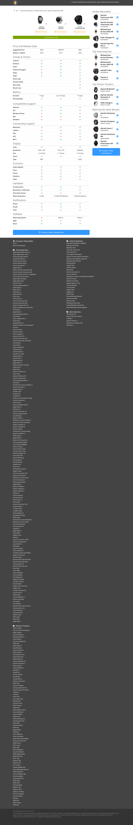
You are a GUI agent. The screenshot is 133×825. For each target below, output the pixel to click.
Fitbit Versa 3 (17, 367)
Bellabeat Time (71, 248)
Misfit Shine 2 (17, 743)
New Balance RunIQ (19, 515)
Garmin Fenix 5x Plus (19, 449)
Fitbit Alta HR (17, 701)
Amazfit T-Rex (17, 391)
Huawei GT (16, 382)
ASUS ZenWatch (18, 575)
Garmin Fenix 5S (18, 497)
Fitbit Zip (15, 798)
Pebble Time (16, 588)
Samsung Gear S (18, 612)
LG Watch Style (17, 508)
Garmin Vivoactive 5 (19, 265)
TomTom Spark (17, 557)
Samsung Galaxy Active (20, 413)
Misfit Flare (16, 683)
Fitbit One (16, 800)
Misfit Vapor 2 (17, 436)
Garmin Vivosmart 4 (19, 663)
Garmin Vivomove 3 (19, 387)
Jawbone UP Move (18, 791)
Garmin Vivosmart (18, 794)
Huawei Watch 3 (18, 356)
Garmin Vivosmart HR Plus (21, 690)
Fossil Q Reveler (17, 734)
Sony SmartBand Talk (19, 774)
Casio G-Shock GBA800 (20, 444)
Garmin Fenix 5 (17, 500)
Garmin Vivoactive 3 (19, 480)
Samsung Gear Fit (18, 778)
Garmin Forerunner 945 (20, 338)
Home (15, 243)
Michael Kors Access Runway (21, 431)
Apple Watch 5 (17, 407)
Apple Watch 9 (17, 268)
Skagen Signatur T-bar (73, 283)
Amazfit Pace (17, 464)
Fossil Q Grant (70, 301)
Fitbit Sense (16, 369)
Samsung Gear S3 (18, 526)
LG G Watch (16, 601)
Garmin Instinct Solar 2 (20, 263)
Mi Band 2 (16, 692)
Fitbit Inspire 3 (17, 287)
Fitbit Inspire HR (18, 659)
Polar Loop (16, 758)
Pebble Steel (16, 595)
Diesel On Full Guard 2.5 (20, 440)
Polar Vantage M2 (18, 347)
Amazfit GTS (16, 394)
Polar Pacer (16, 296)
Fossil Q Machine (71, 274)
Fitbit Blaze (16, 546)
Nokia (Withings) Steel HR (74, 296)
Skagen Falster (17, 471)
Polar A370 (16, 696)
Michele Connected (72, 281)
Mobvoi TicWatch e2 (19, 427)
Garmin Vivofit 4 (18, 674)
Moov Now (16, 747)
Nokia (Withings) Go (19, 719)
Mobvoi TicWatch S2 (19, 424)
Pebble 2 (15, 537)
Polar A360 (16, 723)
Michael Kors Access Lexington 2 (23, 385)
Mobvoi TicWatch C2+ (19, 371)
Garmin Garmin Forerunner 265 (22, 272)
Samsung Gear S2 (18, 564)
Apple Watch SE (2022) (19, 279)
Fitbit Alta (16, 727)
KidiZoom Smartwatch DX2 (74, 323)
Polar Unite (16, 374)
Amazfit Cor (16, 670)
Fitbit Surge (16, 617)
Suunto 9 (15, 327)
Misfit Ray (16, 732)
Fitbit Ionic (16, 493)
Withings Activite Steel (73, 303)
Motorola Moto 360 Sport (20, 562)
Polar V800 (16, 568)
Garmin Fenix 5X (18, 495)
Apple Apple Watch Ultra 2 (21, 254)
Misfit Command (71, 279)
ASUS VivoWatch (18, 573)
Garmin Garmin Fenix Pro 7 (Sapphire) (24, 274)
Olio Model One (17, 577)
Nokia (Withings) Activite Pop (75, 305)
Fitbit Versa (16, 466)
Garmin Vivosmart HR (19, 741)
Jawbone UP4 (17, 761)
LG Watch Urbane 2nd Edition (22, 553)
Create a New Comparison (51, 232)
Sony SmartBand (18, 776)
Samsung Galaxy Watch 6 (20, 257)
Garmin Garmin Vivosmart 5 (21, 630)
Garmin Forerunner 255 (20, 301)
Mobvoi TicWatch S (18, 491)
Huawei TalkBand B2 (19, 767)
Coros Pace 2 (17, 345)
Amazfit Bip (16, 677)
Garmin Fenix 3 (17, 592)
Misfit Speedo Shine (19, 754)
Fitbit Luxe (16, 643)
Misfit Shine (16, 780)
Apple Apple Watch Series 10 (21, 252)
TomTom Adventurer (19, 524)
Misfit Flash (16, 783)
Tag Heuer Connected (73, 250)
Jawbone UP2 (17, 763)
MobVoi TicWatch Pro (19, 453)
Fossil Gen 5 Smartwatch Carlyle (22, 398)
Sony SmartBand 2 (18, 752)
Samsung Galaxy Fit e (19, 661)
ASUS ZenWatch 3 (18, 513)
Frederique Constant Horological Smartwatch (80, 276)
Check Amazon (41, 32)
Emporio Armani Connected (21, 422)
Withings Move (70, 263)
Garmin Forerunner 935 (20, 504)
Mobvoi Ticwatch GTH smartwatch (23, 325)
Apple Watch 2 (17, 531)
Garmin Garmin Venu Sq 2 (21, 276)
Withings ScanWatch (72, 245)
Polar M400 (16, 570)
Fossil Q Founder (18, 548)
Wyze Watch (16, 316)
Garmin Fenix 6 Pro (18, 336)
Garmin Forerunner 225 (20, 566)
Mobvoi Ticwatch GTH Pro (20, 305)
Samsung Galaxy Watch (20, 442)
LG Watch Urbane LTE (19, 590)
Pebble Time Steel (18, 579)
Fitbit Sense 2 (17, 292)
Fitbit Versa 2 (17, 409)
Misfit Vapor (16, 517)
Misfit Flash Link (18, 756)
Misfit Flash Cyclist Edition (21, 738)
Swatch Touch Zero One (20, 586)
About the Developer (19, 245)
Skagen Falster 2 (18, 418)
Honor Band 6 (17, 639)
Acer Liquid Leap (18, 699)
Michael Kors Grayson (19, 469)
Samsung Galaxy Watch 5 (20, 285)
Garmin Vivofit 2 (18, 796)
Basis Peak (16, 619)
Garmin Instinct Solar (19, 378)
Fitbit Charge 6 (17, 628)
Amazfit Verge (17, 416)
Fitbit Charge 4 (17, 652)
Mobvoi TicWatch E (18, 489)
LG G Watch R (17, 604)
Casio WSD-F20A (18, 455)
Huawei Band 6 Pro (18, 637)
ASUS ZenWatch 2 (18, 550)
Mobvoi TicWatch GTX (19, 376)
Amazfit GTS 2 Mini (18, 354)
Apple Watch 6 (17, 363)
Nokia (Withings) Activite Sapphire (76, 307)
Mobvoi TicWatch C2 (19, 433)
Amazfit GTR (16, 396)
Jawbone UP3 (17, 787)
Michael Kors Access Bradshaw (22, 520)
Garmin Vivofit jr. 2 (72, 321)
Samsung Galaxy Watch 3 (20, 380)
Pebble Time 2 (17, 535)
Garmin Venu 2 (17, 358)
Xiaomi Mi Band (17, 714)
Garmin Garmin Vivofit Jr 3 (74, 316)
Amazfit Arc (16, 672)
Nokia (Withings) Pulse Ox (21, 769)
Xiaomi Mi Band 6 (18, 635)
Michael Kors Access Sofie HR (21, 420)
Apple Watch (17, 621)
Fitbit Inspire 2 (17, 646)
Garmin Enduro (17, 329)
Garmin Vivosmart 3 (19, 681)
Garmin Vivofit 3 (18, 725)
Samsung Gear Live (19, 608)
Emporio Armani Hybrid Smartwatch (77, 256)
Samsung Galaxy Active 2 (20, 405)
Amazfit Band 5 (17, 648)
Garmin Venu (17, 402)
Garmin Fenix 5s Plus (19, 451)
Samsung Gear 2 (18, 610)
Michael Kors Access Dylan (21, 522)
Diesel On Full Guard (19, 475)
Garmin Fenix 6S (18, 332)
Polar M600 (16, 533)
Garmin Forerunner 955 (20, 303)
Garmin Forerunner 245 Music (22, 340)
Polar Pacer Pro (17, 298)
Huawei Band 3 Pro (18, 654)
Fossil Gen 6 (16, 310)
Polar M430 (16, 502)
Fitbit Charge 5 (17, 632)
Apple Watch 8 (17, 294)
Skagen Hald (70, 290)
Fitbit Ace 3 (69, 325)
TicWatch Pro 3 (17, 349)
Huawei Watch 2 (18, 506)
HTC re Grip (16, 765)
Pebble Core (16, 716)
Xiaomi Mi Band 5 (18, 650)
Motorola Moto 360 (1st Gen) (21, 606)
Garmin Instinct (17, 429)
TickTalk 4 (69, 318)
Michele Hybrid (71, 267)
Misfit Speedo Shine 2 (19, 710)
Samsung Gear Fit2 (18, 721)
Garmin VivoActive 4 (19, 400)
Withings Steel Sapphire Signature (76, 259)
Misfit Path (69, 270)
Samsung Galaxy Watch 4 (20, 314)
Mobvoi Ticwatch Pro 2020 (21, 365)
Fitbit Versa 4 (17, 290)
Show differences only (51, 37)
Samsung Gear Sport (19, 482)
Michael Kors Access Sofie (20, 478)
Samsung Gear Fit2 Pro (20, 688)
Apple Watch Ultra (18, 281)
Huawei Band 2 (17, 679)
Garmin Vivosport (18, 685)
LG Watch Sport (17, 511)
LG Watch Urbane (18, 581)
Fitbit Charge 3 (17, 666)
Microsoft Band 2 (18, 749)
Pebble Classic (17, 615)
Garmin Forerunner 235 (20, 473)
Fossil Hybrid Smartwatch (74, 254)
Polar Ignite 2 (17, 343)
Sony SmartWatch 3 (19, 597)
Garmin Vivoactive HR (19, 542)
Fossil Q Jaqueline (71, 285)
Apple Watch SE (17, 360)
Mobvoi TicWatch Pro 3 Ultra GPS (23, 307)
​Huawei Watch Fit (18, 323)
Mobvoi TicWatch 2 (18, 486)
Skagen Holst (70, 265)
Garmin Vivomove (71, 298)
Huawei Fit (16, 528)
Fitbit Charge (17, 803)
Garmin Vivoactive (18, 599)
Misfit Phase (70, 294)
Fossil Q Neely (70, 287)
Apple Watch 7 (17, 312)
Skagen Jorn (70, 292)
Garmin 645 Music (18, 458)
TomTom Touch (17, 703)
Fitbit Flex (16, 805)
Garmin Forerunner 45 (20, 411)
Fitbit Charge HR (18, 772)
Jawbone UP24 (17, 789)
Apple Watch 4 (17, 438)
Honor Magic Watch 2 (19, 318)
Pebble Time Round (19, 555)
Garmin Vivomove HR (72, 272)
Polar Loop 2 (17, 745)
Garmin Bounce (71, 314)
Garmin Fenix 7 (17, 283)
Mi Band (15, 694)
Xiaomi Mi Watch (18, 352)
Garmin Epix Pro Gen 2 (20, 261)
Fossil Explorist (17, 460)
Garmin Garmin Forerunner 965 (22, 270)
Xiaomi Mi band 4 (18, 657)
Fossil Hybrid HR (71, 252)
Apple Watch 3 (17, 484)
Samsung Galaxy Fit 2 (19, 641)
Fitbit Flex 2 (16, 707)
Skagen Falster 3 (18, 389)
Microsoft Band (17, 785)
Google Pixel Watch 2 (19, 259)
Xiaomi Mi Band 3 (18, 668)
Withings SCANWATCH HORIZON (76, 243)
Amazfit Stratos (17, 462)
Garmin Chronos (18, 447)
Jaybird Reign (17, 730)
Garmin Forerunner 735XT (21, 539)
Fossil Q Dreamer (18, 736)
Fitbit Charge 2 (17, 705)
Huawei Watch (17, 584)
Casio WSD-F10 (17, 544)
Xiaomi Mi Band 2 (18, 712)
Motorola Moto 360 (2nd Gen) (22, 559)
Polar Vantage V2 (18, 334)
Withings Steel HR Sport (73, 261)
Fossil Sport (16, 321)
